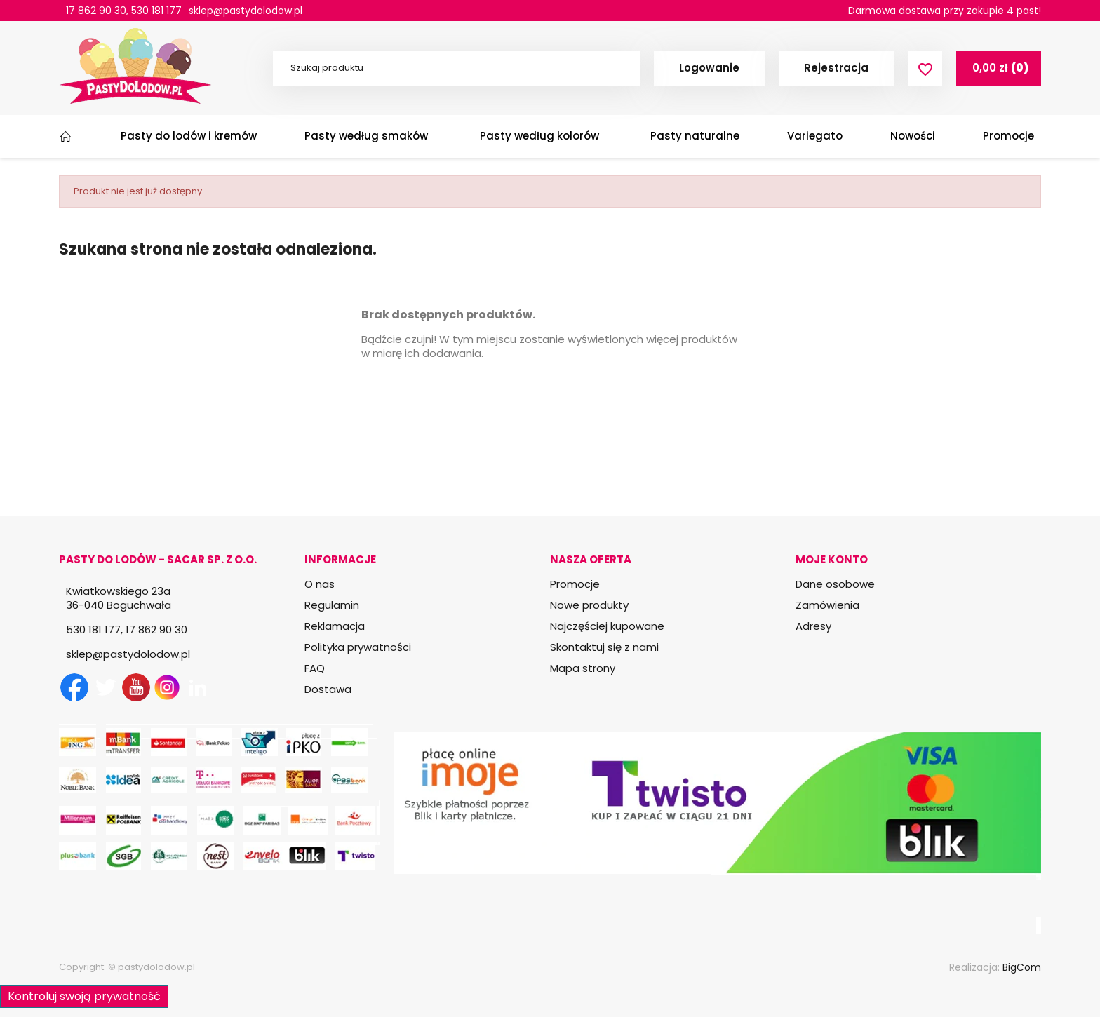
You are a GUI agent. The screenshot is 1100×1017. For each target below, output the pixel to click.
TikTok (229, 687)
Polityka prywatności (357, 647)
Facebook (74, 687)
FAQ (314, 668)
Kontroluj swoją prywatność (84, 996)
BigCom (1021, 967)
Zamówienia (827, 605)
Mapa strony (582, 668)
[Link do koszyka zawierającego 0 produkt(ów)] (998, 68)
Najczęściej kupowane (607, 626)
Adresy (813, 626)
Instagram (167, 687)
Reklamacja (334, 626)
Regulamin (331, 605)
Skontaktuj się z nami (604, 647)
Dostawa (327, 689)
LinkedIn (198, 687)
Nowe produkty (589, 605)
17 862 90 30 (96, 11)
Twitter (105, 687)
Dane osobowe (835, 584)
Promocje (575, 584)
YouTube (136, 687)
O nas (319, 584)
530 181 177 (156, 11)
